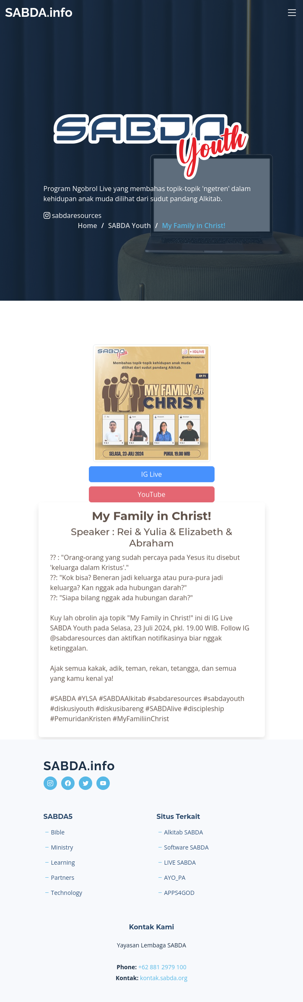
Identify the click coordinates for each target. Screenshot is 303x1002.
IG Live (151, 481)
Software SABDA (186, 847)
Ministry (62, 847)
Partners (63, 878)
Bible (58, 832)
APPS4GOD (179, 893)
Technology (66, 893)
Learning (63, 863)
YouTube (152, 501)
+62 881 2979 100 (162, 967)
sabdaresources (73, 215)
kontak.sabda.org (163, 978)
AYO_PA (175, 878)
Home (87, 225)
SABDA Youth (129, 225)
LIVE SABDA (180, 863)
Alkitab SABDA (183, 832)
